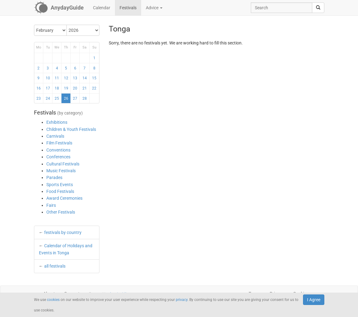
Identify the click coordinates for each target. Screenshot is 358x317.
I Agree (313, 299)
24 (48, 98)
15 (94, 78)
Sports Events (59, 184)
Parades (54, 177)
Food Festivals (60, 191)
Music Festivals (61, 170)
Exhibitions (56, 122)
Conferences (58, 156)
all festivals (54, 266)
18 (57, 88)
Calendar (101, 7)
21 (84, 88)
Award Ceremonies (64, 198)
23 (38, 98)
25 (57, 98)
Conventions (58, 150)
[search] (318, 7)
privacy (181, 300)
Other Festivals (60, 212)
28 (84, 98)
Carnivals (55, 136)
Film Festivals (59, 142)
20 (75, 88)
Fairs (51, 205)
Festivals (128, 7)
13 (75, 78)
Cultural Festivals (62, 163)
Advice (154, 7)
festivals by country (63, 232)
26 (66, 98)
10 (48, 78)
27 (75, 98)
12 (66, 78)
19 (66, 88)
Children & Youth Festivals (71, 129)
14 (84, 78)
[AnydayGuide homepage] (58, 7)
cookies (53, 300)
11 (57, 78)
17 (48, 88)
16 (38, 88)
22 (94, 88)
